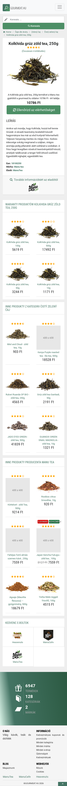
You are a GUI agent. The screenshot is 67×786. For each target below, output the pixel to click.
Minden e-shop (43, 750)
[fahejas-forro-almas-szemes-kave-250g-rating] (18, 526)
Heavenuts (42, 776)
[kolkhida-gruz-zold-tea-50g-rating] (18, 264)
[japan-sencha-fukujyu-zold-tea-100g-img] (48, 540)
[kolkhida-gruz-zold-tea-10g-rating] (48, 264)
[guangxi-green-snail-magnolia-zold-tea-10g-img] (48, 426)
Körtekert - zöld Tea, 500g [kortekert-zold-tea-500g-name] (18, 506)
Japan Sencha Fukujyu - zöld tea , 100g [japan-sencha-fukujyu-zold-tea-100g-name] (48, 557)
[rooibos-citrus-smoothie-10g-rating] (48, 476)
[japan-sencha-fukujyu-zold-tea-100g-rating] (48, 526)
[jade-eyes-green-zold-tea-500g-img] (18, 426)
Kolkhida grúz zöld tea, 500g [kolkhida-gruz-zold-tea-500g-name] (48, 244)
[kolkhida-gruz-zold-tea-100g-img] (18, 232)
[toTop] (62, 784)
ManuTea (18, 170)
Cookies (40, 771)
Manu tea (19, 166)
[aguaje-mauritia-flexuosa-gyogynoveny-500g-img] (18, 587)
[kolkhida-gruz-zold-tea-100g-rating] (18, 222)
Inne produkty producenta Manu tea (29, 462)
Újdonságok (42, 753)
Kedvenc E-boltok (17, 623)
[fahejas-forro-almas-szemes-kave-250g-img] (18, 540)
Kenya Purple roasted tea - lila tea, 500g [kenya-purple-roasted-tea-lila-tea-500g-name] (48, 354)
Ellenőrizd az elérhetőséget (33, 109)
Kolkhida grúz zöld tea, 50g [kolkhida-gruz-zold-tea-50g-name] (17, 286)
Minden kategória (44, 742)
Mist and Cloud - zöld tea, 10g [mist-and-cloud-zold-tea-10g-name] (17, 346)
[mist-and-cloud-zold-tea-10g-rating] (18, 324)
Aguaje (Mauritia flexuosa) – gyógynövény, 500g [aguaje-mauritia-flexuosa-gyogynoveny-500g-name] (17, 600)
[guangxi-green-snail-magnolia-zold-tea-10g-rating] (48, 416)
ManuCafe (25, 776)
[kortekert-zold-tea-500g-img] (18, 490)
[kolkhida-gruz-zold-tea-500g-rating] (48, 222)
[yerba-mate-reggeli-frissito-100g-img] (48, 587)
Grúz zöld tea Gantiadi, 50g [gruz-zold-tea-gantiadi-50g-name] (48, 396)
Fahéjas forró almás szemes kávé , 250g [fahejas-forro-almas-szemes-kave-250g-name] (18, 557)
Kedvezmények (43, 757)
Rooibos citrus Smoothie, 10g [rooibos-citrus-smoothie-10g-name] (48, 498)
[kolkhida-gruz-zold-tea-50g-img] (18, 274)
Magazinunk (9, 768)
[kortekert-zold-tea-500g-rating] (18, 476)
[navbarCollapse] (59, 7)
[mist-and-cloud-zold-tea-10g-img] (18, 334)
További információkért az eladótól (33, 185)
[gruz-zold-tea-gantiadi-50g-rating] (48, 374)
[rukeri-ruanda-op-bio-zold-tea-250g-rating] (18, 374)
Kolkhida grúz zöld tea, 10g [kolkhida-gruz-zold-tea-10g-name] (48, 286)
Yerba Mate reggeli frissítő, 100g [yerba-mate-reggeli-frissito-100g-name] (48, 599)
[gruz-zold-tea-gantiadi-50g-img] (48, 384)
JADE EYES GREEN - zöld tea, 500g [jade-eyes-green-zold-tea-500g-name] (18, 438)
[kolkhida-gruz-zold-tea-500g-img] (48, 232)
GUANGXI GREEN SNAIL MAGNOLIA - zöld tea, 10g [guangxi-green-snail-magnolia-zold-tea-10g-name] (48, 440)
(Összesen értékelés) (33, 51)
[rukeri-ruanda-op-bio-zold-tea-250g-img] (18, 384)
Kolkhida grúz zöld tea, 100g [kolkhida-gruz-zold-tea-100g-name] (17, 244)
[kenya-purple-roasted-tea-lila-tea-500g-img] (48, 338)
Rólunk (39, 768)
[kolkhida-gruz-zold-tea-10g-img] (48, 274)
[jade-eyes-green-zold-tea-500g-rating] (18, 416)
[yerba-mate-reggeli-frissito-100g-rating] (48, 577)
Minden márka (43, 746)
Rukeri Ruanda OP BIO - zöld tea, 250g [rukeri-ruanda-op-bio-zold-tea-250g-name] (17, 396)
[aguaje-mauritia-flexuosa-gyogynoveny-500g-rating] (18, 577)
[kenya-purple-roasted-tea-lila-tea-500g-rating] (48, 324)
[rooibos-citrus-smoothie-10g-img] (48, 486)
